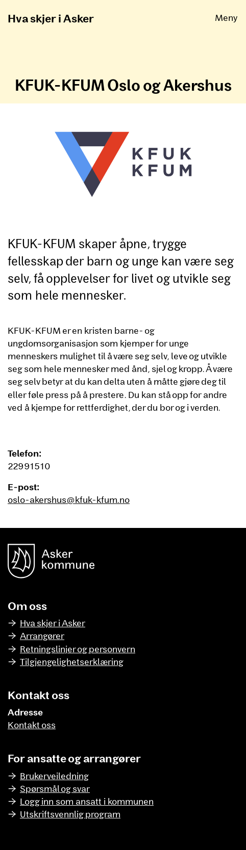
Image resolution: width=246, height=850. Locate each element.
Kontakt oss (32, 724)
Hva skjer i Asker (51, 17)
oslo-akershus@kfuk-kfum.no (69, 499)
